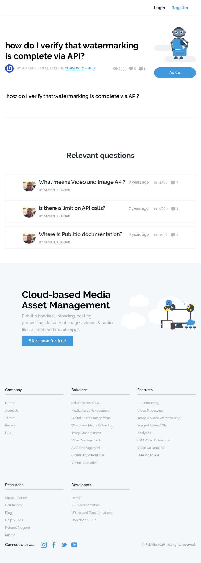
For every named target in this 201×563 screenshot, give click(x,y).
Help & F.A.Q (14, 520)
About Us (12, 410)
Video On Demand (151, 448)
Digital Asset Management (90, 418)
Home (9, 403)
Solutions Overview (85, 403)
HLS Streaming (148, 403)
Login (159, 7)
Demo (75, 498)
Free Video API (148, 455)
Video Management (85, 440)
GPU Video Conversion (153, 440)
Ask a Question (175, 74)
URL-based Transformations (91, 513)
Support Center (16, 498)
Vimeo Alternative (84, 463)
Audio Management (85, 448)
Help (91, 68)
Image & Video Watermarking (158, 418)
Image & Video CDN (151, 425)
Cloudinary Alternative (87, 455)
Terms (9, 418)
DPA (8, 433)
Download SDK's (83, 520)
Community (74, 68)
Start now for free (47, 340)
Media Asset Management (90, 410)
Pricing (10, 535)
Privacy (10, 425)
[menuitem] (34, 403)
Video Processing (150, 410)
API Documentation (85, 505)
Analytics (144, 433)
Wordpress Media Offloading (92, 425)
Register (179, 7)
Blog (8, 513)
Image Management (86, 433)
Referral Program (17, 528)
